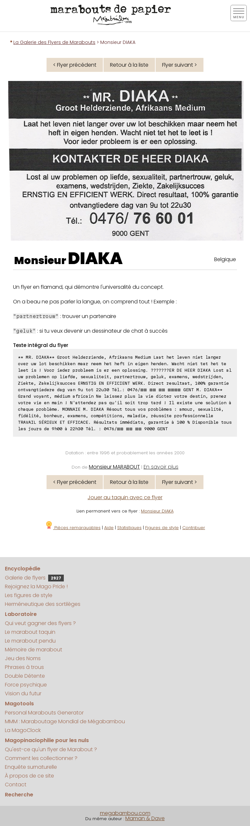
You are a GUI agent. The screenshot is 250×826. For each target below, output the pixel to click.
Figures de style (162, 528)
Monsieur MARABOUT (114, 467)
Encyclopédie (22, 568)
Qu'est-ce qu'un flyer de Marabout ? (51, 749)
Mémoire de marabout (33, 649)
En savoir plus (161, 467)
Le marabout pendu (30, 641)
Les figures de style (28, 595)
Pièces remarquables (73, 528)
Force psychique (26, 684)
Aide (109, 528)
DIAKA (95, 258)
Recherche (19, 794)
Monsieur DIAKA (157, 511)
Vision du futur (23, 693)
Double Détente (25, 676)
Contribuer (193, 528)
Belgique (225, 259)
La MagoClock (23, 730)
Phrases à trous (24, 667)
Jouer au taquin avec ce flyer (125, 497)
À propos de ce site (29, 775)
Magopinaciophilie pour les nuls (47, 740)
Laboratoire (21, 614)
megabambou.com (125, 813)
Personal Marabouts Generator (44, 712)
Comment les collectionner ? (41, 758)
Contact (15, 784)
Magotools (19, 703)
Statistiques (129, 528)
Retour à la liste (129, 65)
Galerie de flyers (34, 577)
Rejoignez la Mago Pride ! (36, 586)
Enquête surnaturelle (31, 767)
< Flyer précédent (74, 65)
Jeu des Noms (23, 658)
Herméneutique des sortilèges (42, 604)
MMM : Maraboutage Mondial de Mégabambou (65, 721)
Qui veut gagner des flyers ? (40, 623)
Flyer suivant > (179, 65)
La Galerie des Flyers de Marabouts (54, 42)
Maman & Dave (145, 818)
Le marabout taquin (30, 632)
